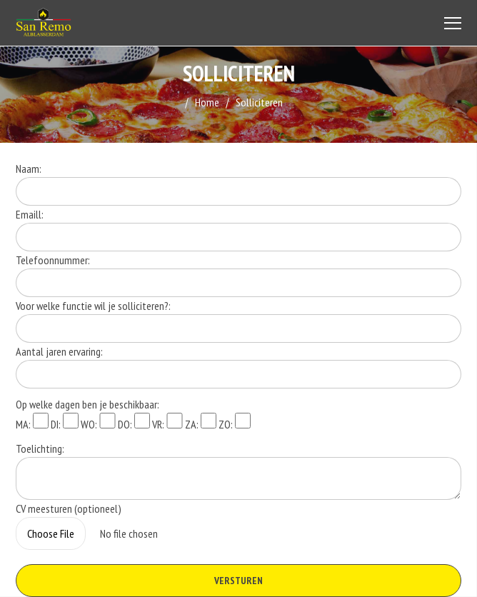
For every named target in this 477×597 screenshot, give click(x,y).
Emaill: (30, 214)
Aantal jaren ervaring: (59, 351)
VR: (167, 422)
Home (207, 102)
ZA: (200, 422)
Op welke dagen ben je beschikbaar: (87, 404)
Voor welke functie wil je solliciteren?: (93, 305)
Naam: (28, 168)
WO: (98, 422)
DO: (134, 422)
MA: (32, 422)
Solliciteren (259, 102)
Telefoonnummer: (53, 260)
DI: (65, 422)
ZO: (235, 422)
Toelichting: (40, 448)
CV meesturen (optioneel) (68, 508)
